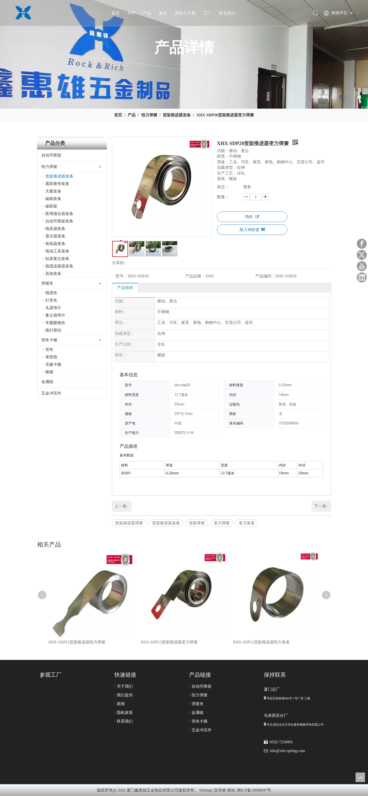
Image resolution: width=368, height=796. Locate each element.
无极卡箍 (53, 364)
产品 (148, 13)
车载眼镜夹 (55, 323)
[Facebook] (362, 244)
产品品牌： (195, 276)
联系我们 (228, 13)
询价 (252, 216)
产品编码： (265, 276)
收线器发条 (55, 243)
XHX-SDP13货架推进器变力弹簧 (169, 642)
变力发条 (247, 523)
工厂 (208, 13)
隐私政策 (125, 712)
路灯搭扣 (53, 330)
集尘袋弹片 (55, 315)
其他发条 (53, 273)
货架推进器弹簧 (129, 523)
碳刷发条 (53, 199)
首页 (116, 13)
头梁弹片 (53, 308)
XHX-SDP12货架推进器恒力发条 (261, 642)
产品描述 (125, 287)
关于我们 (125, 686)
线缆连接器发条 (59, 266)
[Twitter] (362, 255)
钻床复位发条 (57, 258)
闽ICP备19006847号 (254, 790)
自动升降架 (51, 155)
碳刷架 (51, 206)
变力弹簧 (222, 523)
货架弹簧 (197, 523)
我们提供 (125, 695)
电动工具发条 (57, 251)
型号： (122, 276)
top (360, 777)
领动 (231, 790)
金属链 (47, 382)
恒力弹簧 (49, 167)
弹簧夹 (47, 283)
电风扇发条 (55, 228)
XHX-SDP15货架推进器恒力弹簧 (76, 642)
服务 (164, 13)
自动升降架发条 (59, 221)
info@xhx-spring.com (287, 751)
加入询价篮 (252, 229)
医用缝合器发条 (59, 213)
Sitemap (205, 790)
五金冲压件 (51, 393)
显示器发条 (55, 236)
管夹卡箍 (49, 340)
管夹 (49, 349)
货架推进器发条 (59, 176)
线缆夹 (51, 293)
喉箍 (49, 372)
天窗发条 (53, 191)
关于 (132, 13)
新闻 (121, 704)
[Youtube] (362, 266)
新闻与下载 (186, 13)
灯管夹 (51, 300)
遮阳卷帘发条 (57, 184)
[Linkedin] (362, 277)
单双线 (51, 357)
